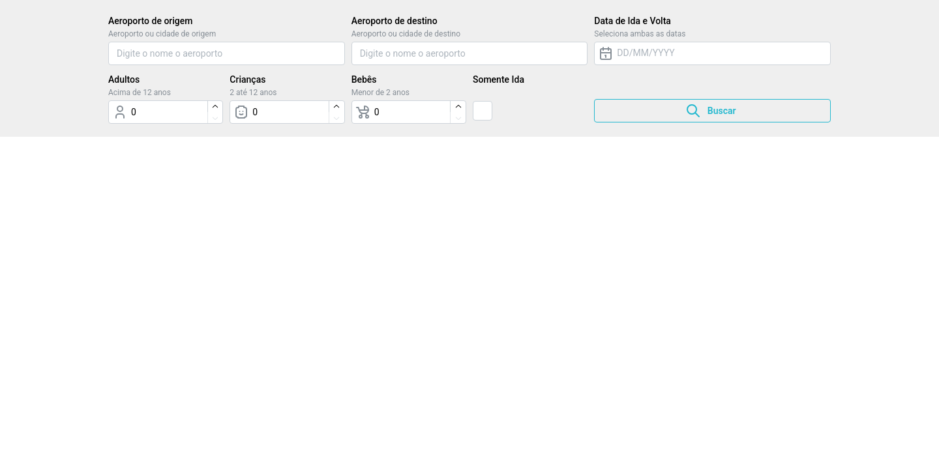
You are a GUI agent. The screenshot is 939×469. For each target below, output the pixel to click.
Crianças (247, 79)
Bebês (364, 79)
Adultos (124, 79)
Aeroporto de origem (150, 21)
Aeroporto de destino (394, 21)
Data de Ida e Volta (632, 21)
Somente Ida (498, 79)
